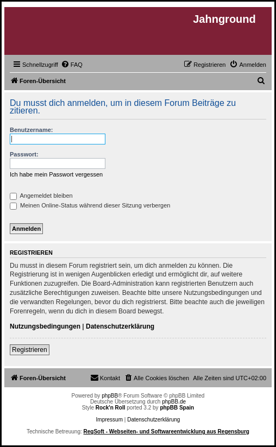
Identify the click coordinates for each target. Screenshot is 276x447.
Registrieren (29, 350)
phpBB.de (174, 402)
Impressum (109, 420)
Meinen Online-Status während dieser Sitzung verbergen (90, 205)
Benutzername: (31, 130)
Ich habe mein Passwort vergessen (56, 174)
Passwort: (24, 154)
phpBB (110, 396)
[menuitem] (72, 64)
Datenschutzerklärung (120, 326)
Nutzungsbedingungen (45, 326)
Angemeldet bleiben (41, 195)
